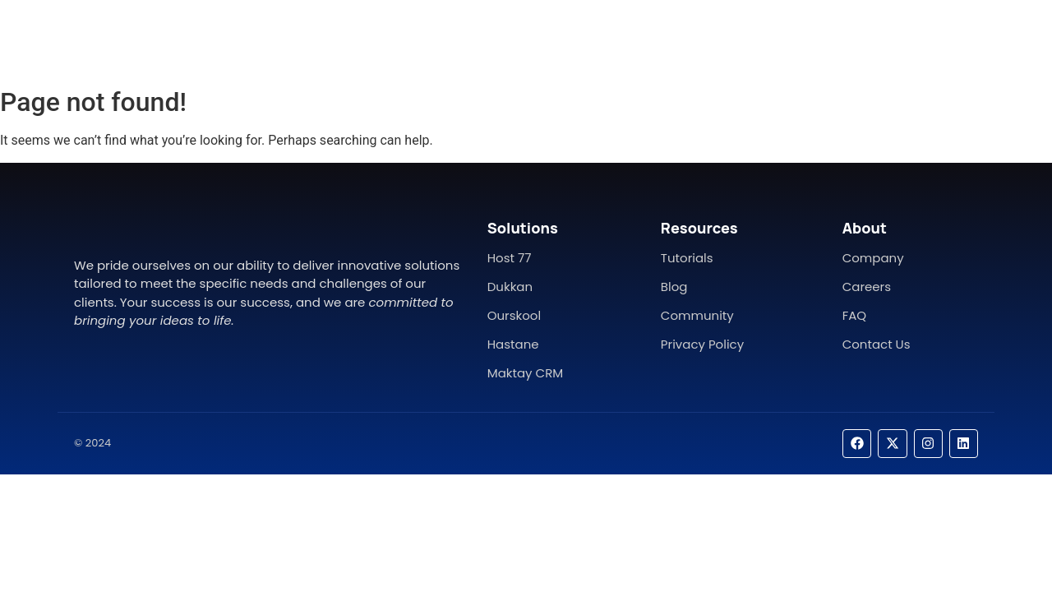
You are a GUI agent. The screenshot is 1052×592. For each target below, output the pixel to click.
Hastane (513, 344)
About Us (490, 39)
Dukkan (510, 286)
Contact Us (580, 39)
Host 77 (509, 257)
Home (415, 39)
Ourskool (514, 315)
